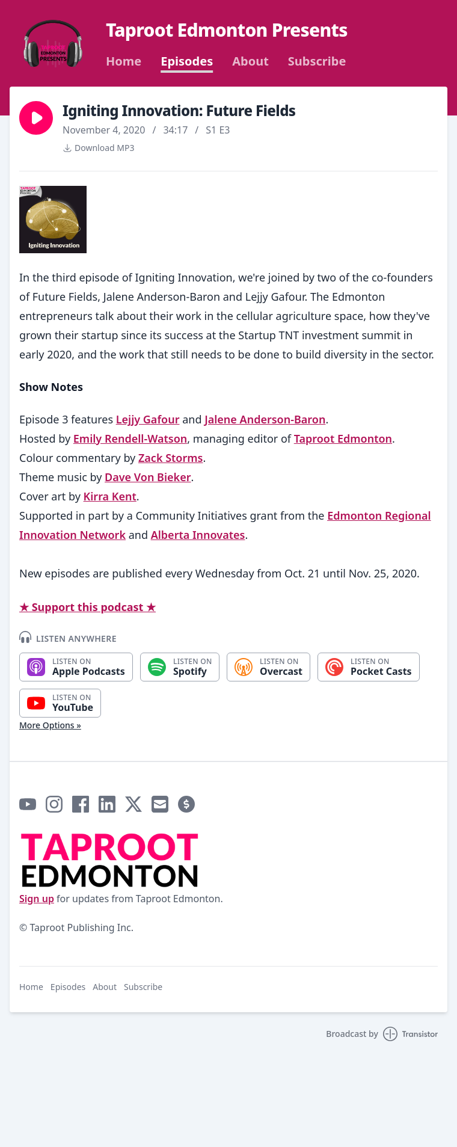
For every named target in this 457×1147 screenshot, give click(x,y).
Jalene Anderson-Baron (264, 419)
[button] (36, 118)
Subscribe (317, 61)
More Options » (50, 725)
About (250, 61)
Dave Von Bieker (148, 477)
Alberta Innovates (198, 534)
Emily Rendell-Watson (130, 438)
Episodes (187, 61)
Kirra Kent (110, 496)
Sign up (36, 898)
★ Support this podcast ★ (87, 607)
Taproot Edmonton (343, 438)
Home (123, 61)
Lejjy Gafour (148, 419)
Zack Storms (170, 457)
